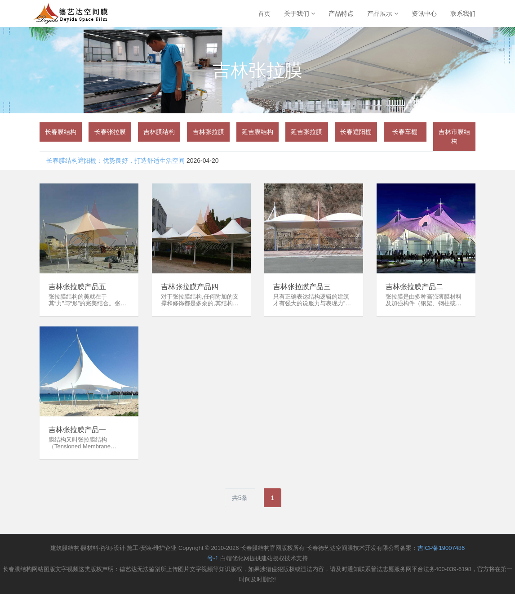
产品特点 (341, 13)
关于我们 (299, 13)
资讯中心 (424, 13)
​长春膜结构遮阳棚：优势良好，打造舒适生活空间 (115, 160)
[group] (61, 132)
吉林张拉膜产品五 (77, 286)
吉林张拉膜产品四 (189, 286)
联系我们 (462, 13)
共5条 (240, 497)
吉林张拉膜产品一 (77, 429)
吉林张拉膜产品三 (302, 286)
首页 (264, 13)
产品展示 (382, 13)
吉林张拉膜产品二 (414, 286)
